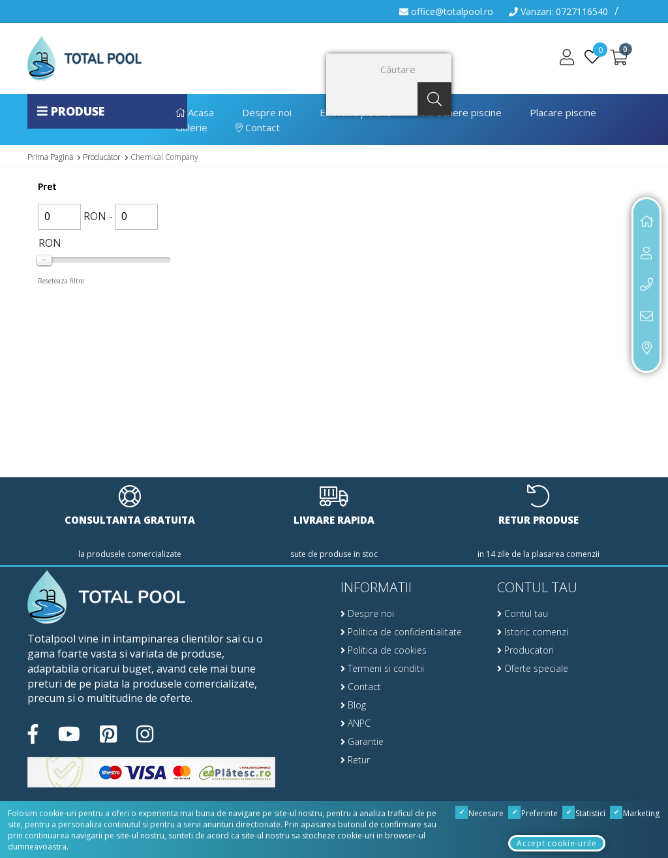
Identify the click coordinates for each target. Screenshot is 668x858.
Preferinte (533, 813)
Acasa (194, 112)
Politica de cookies (384, 650)
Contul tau (522, 613)
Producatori (525, 650)
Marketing (635, 813)
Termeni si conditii (382, 668)
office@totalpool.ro (446, 11)
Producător (102, 157)
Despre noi (267, 112)
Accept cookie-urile (556, 843)
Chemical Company (164, 157)
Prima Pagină (50, 157)
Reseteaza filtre (61, 280)
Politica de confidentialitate (401, 632)
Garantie (362, 741)
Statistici (584, 813)
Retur (355, 760)
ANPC (356, 723)
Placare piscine (563, 112)
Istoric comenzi (532, 632)
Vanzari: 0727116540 (558, 11)
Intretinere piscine (460, 112)
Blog (353, 705)
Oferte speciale (532, 668)
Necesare (480, 813)
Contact (257, 127)
